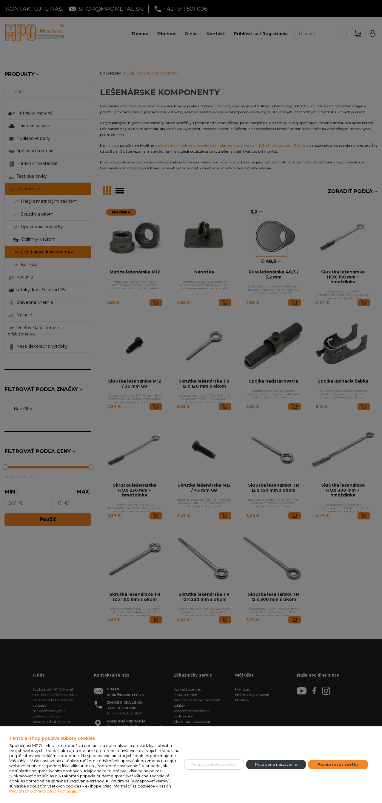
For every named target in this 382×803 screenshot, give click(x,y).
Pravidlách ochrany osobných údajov (44, 791)
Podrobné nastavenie (276, 764)
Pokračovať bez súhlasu (214, 764)
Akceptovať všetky (338, 764)
